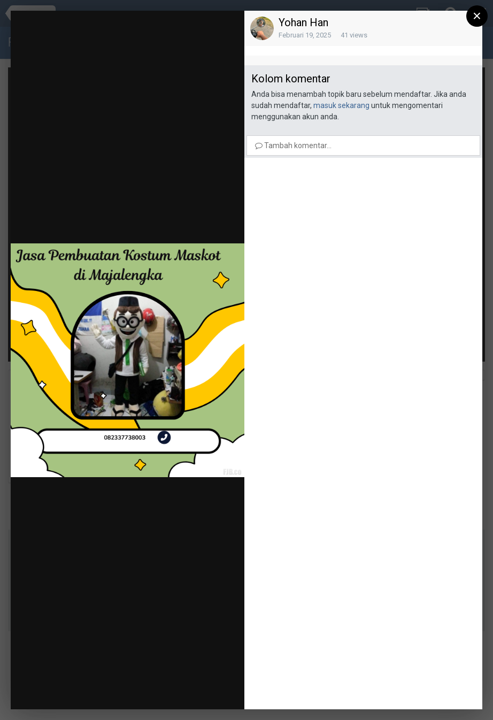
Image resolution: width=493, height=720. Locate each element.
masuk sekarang (341, 105)
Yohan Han (303, 22)
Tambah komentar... (293, 145)
